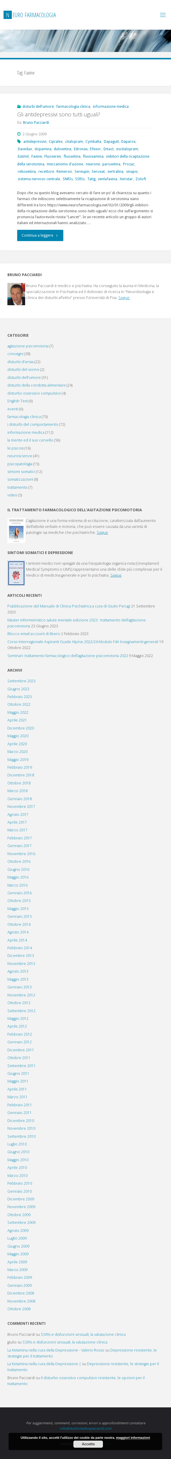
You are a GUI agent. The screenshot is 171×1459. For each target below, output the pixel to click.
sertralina (115, 171)
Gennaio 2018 (19, 798)
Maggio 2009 (17, 1254)
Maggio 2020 (17, 735)
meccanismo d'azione (65, 164)
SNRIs (68, 179)
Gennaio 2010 (19, 1191)
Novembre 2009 (21, 1206)
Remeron (64, 171)
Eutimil (23, 156)
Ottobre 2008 (18, 1308)
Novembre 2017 (21, 806)
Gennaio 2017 (19, 845)
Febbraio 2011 (19, 1104)
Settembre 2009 (21, 1222)
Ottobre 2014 (18, 924)
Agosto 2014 (17, 932)
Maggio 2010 (17, 1159)
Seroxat (98, 171)
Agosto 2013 (17, 971)
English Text (17, 400)
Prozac (129, 164)
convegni (15, 353)
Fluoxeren (52, 156)
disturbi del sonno (23, 369)
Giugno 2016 (18, 869)
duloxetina (62, 149)
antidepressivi (34, 141)
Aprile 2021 (17, 720)
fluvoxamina (93, 156)
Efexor (95, 149)
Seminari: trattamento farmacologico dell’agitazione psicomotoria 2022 (67, 655)
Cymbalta (93, 141)
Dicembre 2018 (20, 775)
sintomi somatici (21, 471)
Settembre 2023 (21, 680)
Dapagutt (111, 141)
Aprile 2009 (17, 1262)
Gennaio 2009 (19, 1285)
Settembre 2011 (21, 1065)
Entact (109, 149)
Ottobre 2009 (18, 1214)
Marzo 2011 (17, 1096)
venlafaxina (107, 179)
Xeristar (126, 179)
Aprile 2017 (17, 822)
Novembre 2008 (21, 1301)
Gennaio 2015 (19, 916)
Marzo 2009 (17, 1269)
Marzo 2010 (17, 1175)
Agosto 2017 (17, 814)
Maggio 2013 (17, 979)
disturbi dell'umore (38, 106)
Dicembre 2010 (20, 1120)
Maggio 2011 (17, 1081)
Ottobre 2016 (18, 861)
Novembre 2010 (21, 1128)
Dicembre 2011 (20, 1050)
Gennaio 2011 (19, 1112)
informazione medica (111, 106)
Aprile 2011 (17, 1089)
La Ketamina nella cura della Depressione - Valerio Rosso (55, 1350)
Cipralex (55, 141)
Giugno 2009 (18, 1246)
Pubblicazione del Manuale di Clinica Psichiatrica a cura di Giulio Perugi (68, 606)
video (12, 495)
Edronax (81, 149)
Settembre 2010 (21, 1136)
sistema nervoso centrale (39, 179)
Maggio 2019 (17, 759)
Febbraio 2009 (19, 1277)
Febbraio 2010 (19, 1183)
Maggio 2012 (17, 1018)
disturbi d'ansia (20, 361)
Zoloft (140, 179)
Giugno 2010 (18, 1151)
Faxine (36, 156)
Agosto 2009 (17, 1230)
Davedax (25, 149)
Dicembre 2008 (20, 1293)
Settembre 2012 (21, 1010)
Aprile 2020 (17, 743)
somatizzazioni (20, 479)
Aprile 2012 (17, 1026)
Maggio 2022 (17, 712)
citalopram (74, 141)
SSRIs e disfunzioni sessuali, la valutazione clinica (83, 1334)
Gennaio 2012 (19, 1042)
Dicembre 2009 (20, 1199)
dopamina (43, 149)
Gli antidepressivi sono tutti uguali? (58, 114)
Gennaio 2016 (19, 892)
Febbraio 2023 (19, 696)
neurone (93, 164)
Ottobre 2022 (18, 704)
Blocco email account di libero (33, 633)
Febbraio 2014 (19, 947)
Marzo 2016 (17, 885)
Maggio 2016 (17, 877)
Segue (124, 297)
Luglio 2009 (17, 1238)
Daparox (128, 141)
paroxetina (111, 164)
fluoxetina (72, 156)
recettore (46, 171)
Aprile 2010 (17, 1167)
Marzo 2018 (17, 790)
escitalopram (127, 149)
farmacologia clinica (73, 106)
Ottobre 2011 (18, 1057)
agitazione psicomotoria (28, 346)
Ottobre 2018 (18, 783)
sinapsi (132, 171)
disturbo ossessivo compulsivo (34, 393)
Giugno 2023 (18, 688)
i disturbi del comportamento (32, 424)
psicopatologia (19, 463)
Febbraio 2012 (19, 1034)
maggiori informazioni (133, 1437)
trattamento (17, 487)
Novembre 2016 (21, 853)
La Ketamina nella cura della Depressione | (44, 1363)
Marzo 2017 (17, 830)
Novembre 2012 (21, 995)
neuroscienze (19, 455)
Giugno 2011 (18, 1073)
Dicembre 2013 (20, 955)
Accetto (88, 1444)
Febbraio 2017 (19, 838)
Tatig (91, 179)
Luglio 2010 (17, 1144)
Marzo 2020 (17, 751)
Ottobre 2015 (18, 900)
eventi (12, 409)
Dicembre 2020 (20, 728)
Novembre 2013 (21, 963)
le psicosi (15, 448)
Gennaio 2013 (19, 987)
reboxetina (27, 171)
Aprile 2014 (17, 940)
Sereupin (82, 171)
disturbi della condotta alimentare (36, 385)
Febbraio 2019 (19, 767)
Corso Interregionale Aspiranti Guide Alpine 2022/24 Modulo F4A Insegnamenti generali (82, 641)
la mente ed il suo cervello (30, 440)
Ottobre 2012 (18, 1002)
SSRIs (80, 179)
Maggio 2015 (17, 908)
